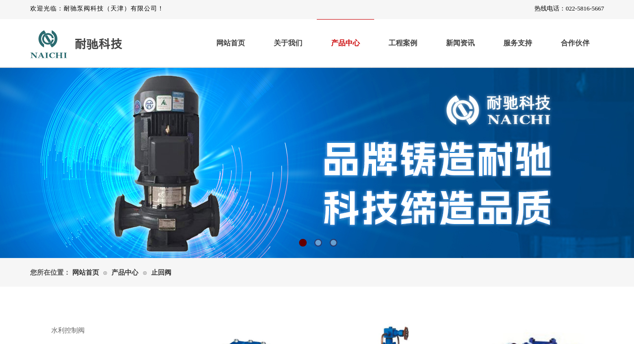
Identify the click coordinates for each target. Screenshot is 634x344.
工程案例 (403, 43)
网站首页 (230, 43)
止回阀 (161, 272)
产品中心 (345, 43)
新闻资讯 (460, 43)
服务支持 (517, 43)
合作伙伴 (575, 43)
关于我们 (288, 43)
